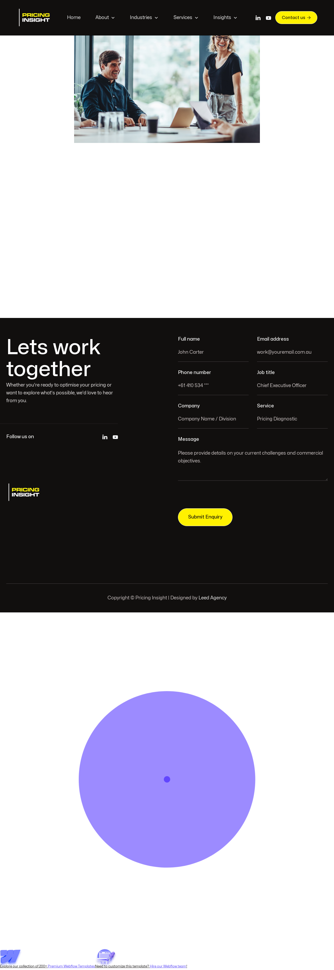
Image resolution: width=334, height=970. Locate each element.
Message (188, 439)
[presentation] (217, 496)
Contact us (296, 17)
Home (74, 17)
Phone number (194, 372)
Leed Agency (213, 598)
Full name (189, 339)
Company (189, 406)
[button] (105, 17)
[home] (35, 17)
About (102, 17)
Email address (273, 339)
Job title (266, 372)
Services (183, 17)
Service (265, 406)
